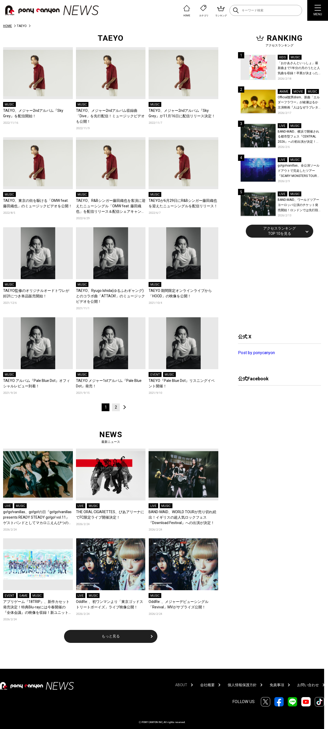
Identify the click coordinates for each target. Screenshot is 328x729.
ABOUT (181, 685)
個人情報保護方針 (242, 685)
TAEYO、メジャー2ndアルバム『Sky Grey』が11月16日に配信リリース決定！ (182, 113)
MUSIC (9, 104)
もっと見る (111, 636)
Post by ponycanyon (256, 352)
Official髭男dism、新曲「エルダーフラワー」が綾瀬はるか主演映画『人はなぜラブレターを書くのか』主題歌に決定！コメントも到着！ (299, 102)
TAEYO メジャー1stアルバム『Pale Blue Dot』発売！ (109, 383)
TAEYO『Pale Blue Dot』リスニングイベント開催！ (182, 383)
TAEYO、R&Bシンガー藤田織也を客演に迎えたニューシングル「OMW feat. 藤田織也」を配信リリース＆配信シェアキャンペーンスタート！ (110, 206)
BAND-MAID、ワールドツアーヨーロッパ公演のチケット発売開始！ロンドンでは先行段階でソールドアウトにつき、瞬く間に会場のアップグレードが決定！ (298, 205)
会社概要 (207, 685)
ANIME (284, 91)
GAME (23, 595)
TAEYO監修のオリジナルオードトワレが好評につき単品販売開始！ (36, 293)
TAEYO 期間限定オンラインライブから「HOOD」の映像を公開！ (180, 293)
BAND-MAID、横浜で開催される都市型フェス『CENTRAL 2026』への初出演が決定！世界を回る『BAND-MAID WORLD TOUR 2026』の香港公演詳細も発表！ (298, 137)
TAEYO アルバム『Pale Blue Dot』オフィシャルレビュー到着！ (36, 383)
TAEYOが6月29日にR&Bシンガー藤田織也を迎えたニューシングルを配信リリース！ (183, 203)
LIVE (8, 506)
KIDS (282, 57)
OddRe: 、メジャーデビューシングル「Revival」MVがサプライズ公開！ (178, 604)
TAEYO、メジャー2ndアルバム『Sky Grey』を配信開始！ (33, 113)
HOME (7, 26)
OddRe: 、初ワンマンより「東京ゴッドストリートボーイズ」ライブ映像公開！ (109, 604)
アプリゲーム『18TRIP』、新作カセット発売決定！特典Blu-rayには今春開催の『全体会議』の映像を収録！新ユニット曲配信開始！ (37, 607)
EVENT (155, 374)
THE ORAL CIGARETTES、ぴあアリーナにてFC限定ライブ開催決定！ (110, 514)
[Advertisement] (277, 284)
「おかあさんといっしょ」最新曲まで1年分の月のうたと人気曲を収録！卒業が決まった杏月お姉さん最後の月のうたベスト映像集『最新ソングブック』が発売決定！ (299, 68)
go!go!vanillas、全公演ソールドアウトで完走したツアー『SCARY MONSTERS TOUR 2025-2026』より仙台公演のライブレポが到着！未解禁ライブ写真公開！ (299, 171)
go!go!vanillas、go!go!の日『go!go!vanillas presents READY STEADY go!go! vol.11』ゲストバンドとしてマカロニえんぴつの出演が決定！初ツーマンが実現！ (37, 518)
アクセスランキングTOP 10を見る (279, 231)
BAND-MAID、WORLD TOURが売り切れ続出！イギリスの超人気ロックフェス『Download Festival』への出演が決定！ (182, 517)
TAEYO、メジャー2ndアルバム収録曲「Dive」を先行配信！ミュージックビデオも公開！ (110, 115)
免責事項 (277, 685)
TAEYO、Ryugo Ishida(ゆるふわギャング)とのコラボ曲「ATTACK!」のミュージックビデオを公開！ (110, 296)
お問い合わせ (308, 685)
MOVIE (298, 91)
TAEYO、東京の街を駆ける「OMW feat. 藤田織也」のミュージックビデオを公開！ (37, 203)
